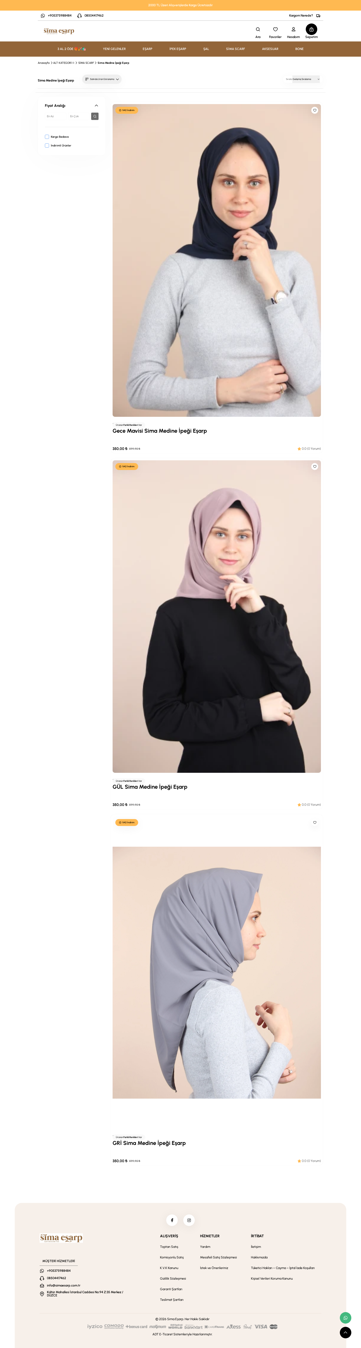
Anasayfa (43, 62)
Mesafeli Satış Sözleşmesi (218, 1257)
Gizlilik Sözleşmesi (173, 1279)
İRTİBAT (257, 1236)
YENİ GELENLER (114, 49)
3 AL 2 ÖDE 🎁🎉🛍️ (72, 49)
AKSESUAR (270, 49)
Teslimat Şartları (171, 1300)
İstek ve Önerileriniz (214, 1268)
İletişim (256, 1247)
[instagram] (189, 1220)
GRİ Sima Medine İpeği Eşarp (149, 1143)
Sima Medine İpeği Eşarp (113, 62)
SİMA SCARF (235, 49)
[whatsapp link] (345, 1318)
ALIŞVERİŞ (169, 1236)
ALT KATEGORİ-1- (64, 62)
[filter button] (95, 116)
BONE (299, 49)
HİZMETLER (210, 1236)
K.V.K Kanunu (169, 1268)
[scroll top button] (345, 1332)
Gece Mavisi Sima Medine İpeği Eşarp (160, 430)
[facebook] (172, 1220)
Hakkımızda (259, 1257)
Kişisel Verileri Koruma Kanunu (272, 1279)
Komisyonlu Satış (172, 1257)
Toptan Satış (169, 1247)
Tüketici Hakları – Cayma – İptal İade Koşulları (283, 1268)
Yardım (205, 1247)
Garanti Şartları (171, 1289)
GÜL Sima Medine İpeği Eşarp (150, 786)
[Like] (314, 110)
